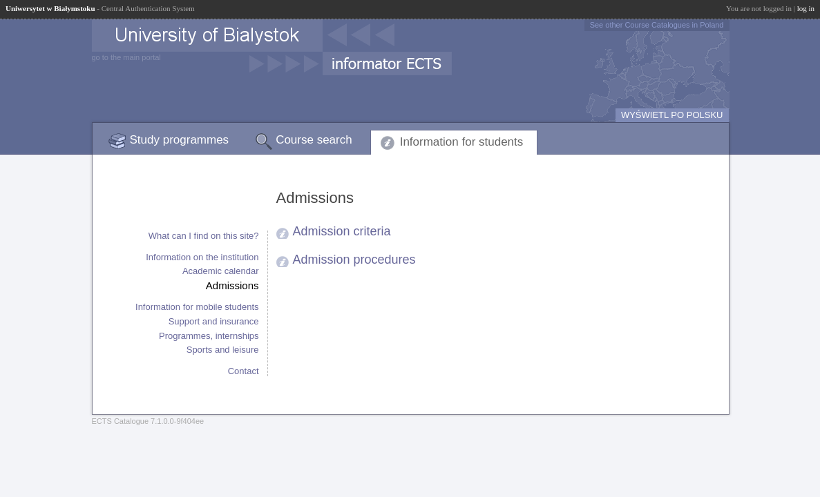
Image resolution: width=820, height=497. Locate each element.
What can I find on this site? (204, 236)
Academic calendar (220, 271)
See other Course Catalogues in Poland (657, 25)
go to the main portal (126, 57)
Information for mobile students (196, 307)
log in (805, 8)
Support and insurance (214, 321)
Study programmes (179, 139)
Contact (243, 371)
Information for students (462, 141)
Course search (314, 139)
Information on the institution (202, 257)
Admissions (232, 285)
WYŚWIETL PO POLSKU (672, 115)
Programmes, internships (209, 336)
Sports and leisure (223, 349)
